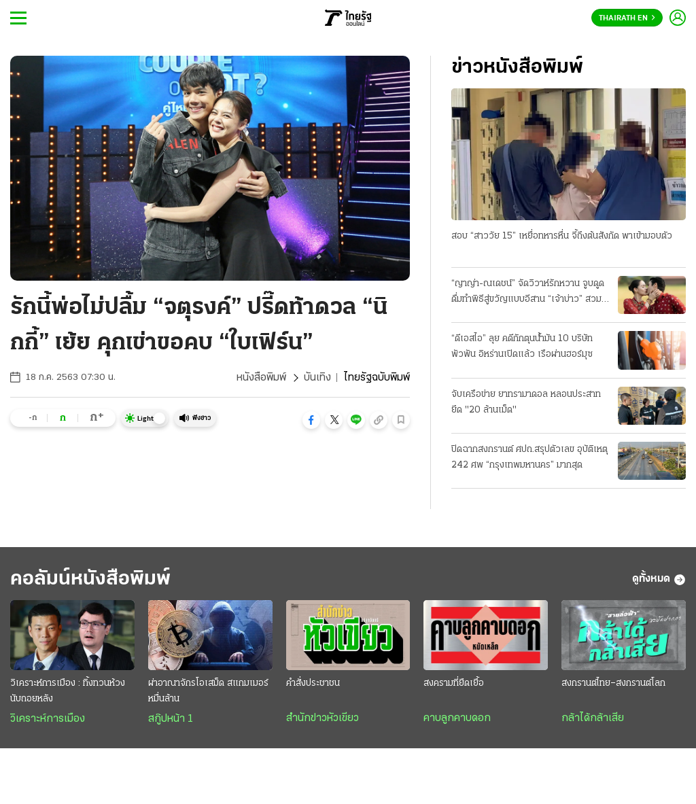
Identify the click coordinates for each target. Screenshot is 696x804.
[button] (311, 420)
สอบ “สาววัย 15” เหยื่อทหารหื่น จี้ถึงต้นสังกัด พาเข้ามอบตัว (561, 236)
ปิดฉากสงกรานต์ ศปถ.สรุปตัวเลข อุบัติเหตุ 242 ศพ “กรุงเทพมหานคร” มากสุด (529, 457)
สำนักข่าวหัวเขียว (322, 718)
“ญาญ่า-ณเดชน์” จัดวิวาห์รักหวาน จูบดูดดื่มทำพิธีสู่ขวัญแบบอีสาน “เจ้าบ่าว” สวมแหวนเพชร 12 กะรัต (527, 293)
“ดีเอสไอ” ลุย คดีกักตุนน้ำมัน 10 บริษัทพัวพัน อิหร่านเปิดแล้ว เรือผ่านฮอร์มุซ (522, 347)
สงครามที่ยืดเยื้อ (453, 683)
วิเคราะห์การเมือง (47, 719)
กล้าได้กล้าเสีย (592, 718)
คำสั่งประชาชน (313, 683)
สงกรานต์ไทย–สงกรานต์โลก (613, 683)
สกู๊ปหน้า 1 (170, 719)
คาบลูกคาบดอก (457, 718)
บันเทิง (317, 377)
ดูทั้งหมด (659, 580)
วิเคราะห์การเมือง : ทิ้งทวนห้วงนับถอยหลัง (67, 691)
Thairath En (627, 18)
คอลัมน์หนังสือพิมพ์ (90, 579)
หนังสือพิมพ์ (261, 377)
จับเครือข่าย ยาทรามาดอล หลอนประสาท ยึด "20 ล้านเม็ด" (526, 402)
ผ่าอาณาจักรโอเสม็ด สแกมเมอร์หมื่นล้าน (208, 691)
